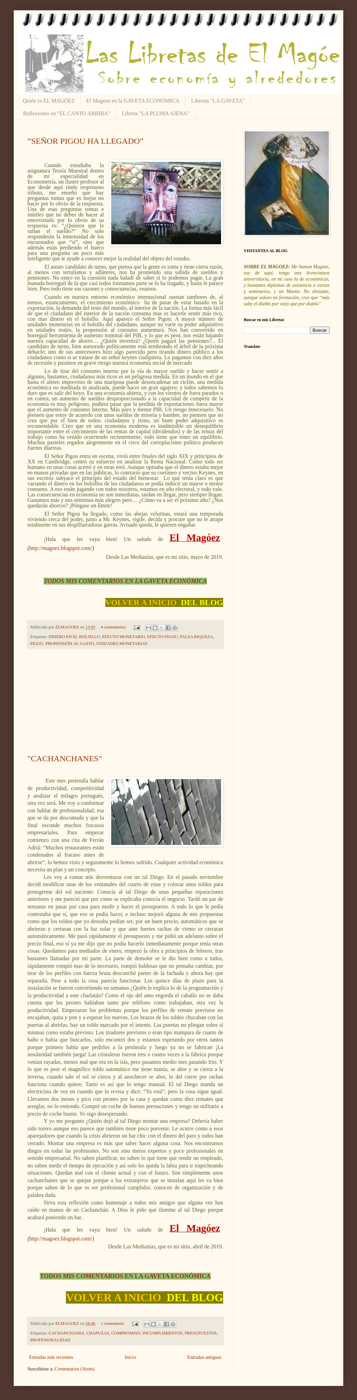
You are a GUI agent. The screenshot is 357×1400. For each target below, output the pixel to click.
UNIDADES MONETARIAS (121, 643)
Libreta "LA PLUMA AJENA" (155, 113)
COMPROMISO (125, 1333)
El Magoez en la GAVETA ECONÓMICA (133, 101)
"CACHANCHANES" (64, 758)
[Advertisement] (125, 701)
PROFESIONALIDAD (50, 1340)
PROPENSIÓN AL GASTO (70, 643)
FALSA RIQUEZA (196, 636)
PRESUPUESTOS (201, 1333)
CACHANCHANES (66, 1333)
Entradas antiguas (204, 1357)
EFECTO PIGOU (162, 636)
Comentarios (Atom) (74, 1369)
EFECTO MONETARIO (123, 636)
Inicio (130, 1357)
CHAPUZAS (97, 1333)
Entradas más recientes (51, 1357)
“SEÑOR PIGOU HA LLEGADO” (85, 141)
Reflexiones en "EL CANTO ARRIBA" (66, 113)
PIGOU (36, 643)
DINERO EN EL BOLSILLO (74, 636)
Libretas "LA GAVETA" (218, 101)
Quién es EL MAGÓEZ (49, 101)
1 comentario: (113, 1323)
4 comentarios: (114, 627)
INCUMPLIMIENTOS (162, 1333)
